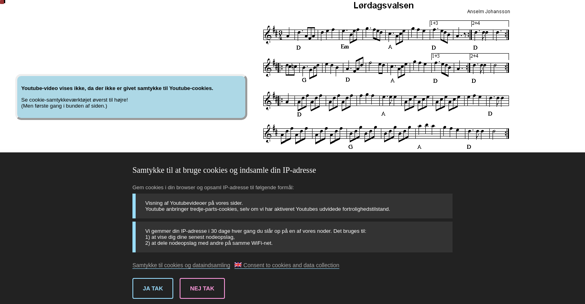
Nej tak (202, 288)
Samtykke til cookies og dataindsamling (181, 265)
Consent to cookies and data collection (286, 265)
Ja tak (153, 288)
